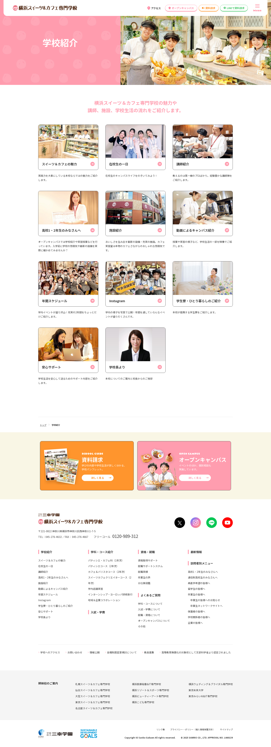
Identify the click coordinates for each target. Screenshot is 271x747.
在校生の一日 (45, 566)
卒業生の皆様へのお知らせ (205, 600)
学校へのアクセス (50, 652)
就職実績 (143, 571)
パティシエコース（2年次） (103, 566)
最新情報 (196, 552)
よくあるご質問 (150, 595)
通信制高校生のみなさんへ (203, 577)
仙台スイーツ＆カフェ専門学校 (92, 690)
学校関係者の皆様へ (199, 617)
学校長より (44, 617)
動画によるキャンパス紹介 (53, 589)
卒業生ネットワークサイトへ (206, 606)
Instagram (44, 600)
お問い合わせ (74, 652)
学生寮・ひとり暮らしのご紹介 (55, 606)
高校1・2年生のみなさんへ (53, 577)
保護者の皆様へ (196, 611)
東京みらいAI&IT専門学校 (203, 696)
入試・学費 (98, 612)
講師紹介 (43, 571)
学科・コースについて (150, 603)
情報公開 (95, 652)
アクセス (156, 8)
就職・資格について (149, 615)
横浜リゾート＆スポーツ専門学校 (150, 690)
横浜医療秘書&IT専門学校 (146, 684)
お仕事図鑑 (144, 583)
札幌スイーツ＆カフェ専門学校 (92, 684)
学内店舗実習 (95, 589)
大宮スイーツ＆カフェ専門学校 (92, 696)
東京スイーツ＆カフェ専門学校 (92, 702)
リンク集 (160, 729)
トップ (43, 424)
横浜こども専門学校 (143, 702)
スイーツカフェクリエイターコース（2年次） (109, 580)
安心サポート (45, 611)
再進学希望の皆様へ (199, 583)
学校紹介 (46, 552)
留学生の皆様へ (196, 589)
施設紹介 (43, 583)
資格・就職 (148, 552)
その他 (141, 626)
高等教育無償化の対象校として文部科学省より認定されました (196, 652)
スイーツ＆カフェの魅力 (51, 560)
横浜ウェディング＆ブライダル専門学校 (211, 684)
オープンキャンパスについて (154, 620)
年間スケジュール (48, 594)
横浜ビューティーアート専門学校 (150, 696)
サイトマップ (226, 729)
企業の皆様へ (195, 623)
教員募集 (149, 652)
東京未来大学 (196, 690)
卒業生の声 (144, 577)
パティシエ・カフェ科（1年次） (106, 560)
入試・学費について (149, 609)
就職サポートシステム (150, 566)
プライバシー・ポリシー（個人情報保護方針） (192, 729)
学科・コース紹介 (102, 552)
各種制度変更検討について (122, 652)
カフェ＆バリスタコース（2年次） (107, 571)
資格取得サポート (148, 560)
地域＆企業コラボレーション (104, 600)
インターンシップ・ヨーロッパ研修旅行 (110, 594)
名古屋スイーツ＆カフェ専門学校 (94, 708)
